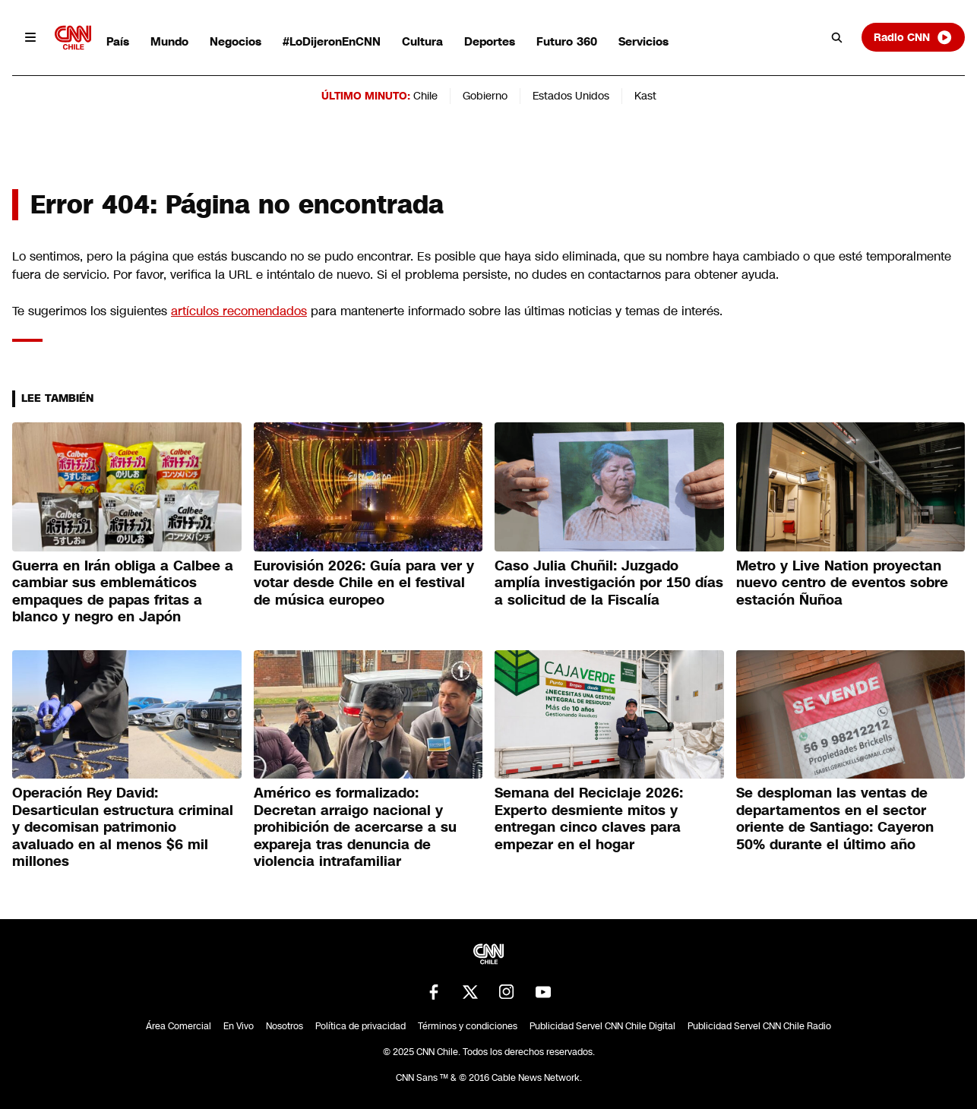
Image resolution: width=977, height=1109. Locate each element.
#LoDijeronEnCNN (332, 41)
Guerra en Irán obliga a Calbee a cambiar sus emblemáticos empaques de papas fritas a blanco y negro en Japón (122, 591)
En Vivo (238, 1026)
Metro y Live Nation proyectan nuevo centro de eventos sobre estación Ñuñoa (842, 583)
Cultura (422, 41)
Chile (425, 95)
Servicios (643, 41)
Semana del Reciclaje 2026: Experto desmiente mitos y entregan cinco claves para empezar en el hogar (589, 819)
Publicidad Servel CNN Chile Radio (759, 1026)
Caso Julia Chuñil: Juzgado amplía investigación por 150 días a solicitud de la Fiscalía (609, 583)
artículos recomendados (239, 311)
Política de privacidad (360, 1026)
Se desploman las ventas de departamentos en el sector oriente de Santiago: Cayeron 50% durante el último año (835, 819)
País (117, 41)
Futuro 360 (566, 41)
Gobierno (485, 95)
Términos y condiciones (467, 1026)
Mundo (169, 41)
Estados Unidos (571, 95)
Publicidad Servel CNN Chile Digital (602, 1026)
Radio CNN (913, 37)
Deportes (489, 41)
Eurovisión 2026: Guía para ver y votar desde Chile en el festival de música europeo (364, 583)
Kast (645, 95)
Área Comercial (178, 1026)
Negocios (235, 41)
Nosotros (284, 1026)
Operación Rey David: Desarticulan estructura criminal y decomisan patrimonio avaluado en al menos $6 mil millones (122, 827)
